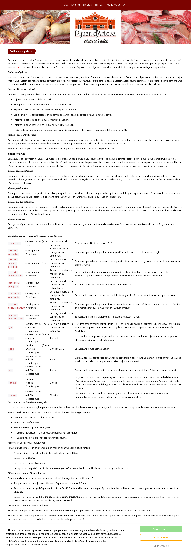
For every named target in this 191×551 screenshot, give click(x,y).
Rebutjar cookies (161, 545)
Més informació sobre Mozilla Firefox (26, 473)
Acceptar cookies (161, 529)
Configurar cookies (161, 537)
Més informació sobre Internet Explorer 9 (28, 505)
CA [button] (125, 4)
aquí (19, 67)
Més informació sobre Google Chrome (26, 443)
